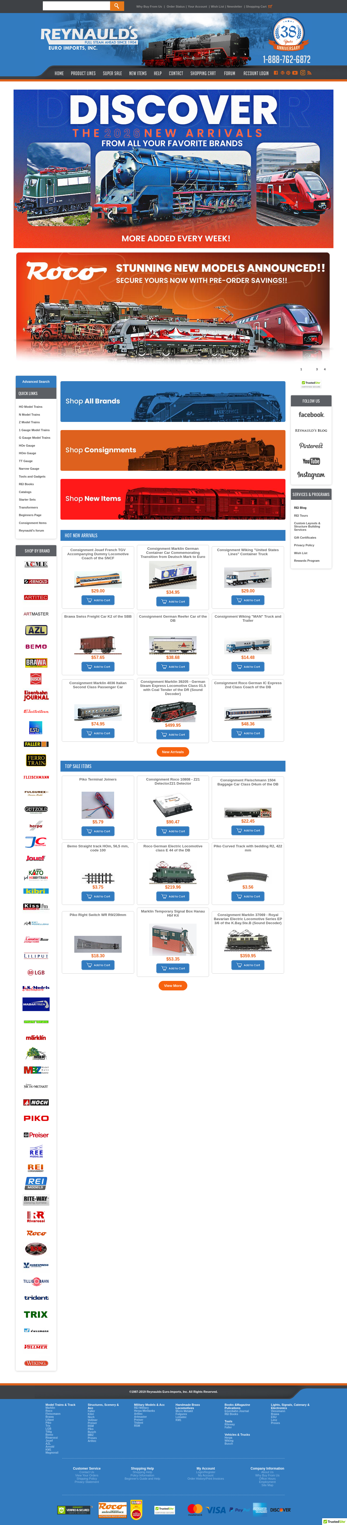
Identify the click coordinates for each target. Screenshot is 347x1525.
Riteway (229, 1424)
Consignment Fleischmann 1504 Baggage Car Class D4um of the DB (247, 782)
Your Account (198, 6)
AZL (48, 1443)
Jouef (49, 1440)
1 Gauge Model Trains (34, 430)
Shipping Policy (87, 1478)
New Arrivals (173, 752)
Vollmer (93, 1420)
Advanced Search (36, 382)
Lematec (181, 1417)
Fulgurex (181, 1414)
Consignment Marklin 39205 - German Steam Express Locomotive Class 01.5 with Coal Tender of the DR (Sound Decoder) (173, 688)
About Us (267, 1472)
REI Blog (300, 507)
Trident (138, 1422)
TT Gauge (26, 461)
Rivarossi (52, 1437)
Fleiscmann (53, 1413)
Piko (48, 1422)
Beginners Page (30, 515)
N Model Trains (29, 414)
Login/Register (205, 1472)
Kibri (91, 1414)
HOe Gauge (27, 445)
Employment (267, 1481)
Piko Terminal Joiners (98, 779)
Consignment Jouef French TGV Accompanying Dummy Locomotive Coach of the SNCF (98, 554)
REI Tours (301, 515)
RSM (91, 1426)
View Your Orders (86, 1475)
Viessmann (278, 1411)
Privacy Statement (87, 1481)
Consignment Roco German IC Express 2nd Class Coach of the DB (248, 685)
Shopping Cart (260, 6)
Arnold (50, 1446)
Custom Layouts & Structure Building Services (307, 526)
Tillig (49, 1431)
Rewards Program (307, 560)
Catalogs (25, 492)
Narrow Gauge (29, 468)
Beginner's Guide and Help (142, 1478)
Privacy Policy (304, 545)
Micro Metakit (184, 1411)
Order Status (176, 6)
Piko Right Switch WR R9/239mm (98, 915)
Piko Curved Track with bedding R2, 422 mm (248, 848)
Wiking (228, 1440)
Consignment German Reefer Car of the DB (173, 618)
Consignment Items (33, 523)
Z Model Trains (29, 422)
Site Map (267, 1485)
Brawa (50, 1416)
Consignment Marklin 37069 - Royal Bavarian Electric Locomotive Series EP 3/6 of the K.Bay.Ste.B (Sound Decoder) (248, 919)
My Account (205, 1475)
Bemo (49, 1434)
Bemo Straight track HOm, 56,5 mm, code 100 (98, 848)
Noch (91, 1417)
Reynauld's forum (31, 530)
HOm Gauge (27, 453)
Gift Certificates (305, 537)
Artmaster (140, 1416)
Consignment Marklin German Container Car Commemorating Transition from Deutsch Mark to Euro (173, 553)
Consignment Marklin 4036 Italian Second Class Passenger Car (98, 685)
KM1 (48, 1449)
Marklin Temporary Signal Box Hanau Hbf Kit (173, 913)
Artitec (92, 1440)
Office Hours (267, 1478)
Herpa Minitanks (144, 1410)
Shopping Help (142, 1472)
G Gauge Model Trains (34, 437)
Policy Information (142, 1475)
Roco (49, 1410)
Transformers (28, 507)
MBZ (91, 1435)
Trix (48, 1425)
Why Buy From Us (149, 6)
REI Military (141, 1407)
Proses (92, 1437)
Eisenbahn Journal (236, 1411)
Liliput (50, 1419)
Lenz (274, 1420)
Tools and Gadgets (32, 476)
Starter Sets (27, 499)
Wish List (217, 6)
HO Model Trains (31, 406)
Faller (91, 1411)
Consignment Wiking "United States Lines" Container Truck (248, 552)
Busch (92, 1432)
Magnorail (52, 1452)
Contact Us (86, 1472)
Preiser (92, 1423)
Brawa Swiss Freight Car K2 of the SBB (98, 616)
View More (173, 986)
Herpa (228, 1437)
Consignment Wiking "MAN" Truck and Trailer (248, 618)
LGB (48, 1428)
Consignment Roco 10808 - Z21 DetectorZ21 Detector (173, 781)
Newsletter (234, 6)
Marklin (50, 1407)
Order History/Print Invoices (206, 1478)
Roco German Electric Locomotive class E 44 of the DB (173, 848)
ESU (274, 1417)
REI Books (26, 484)
